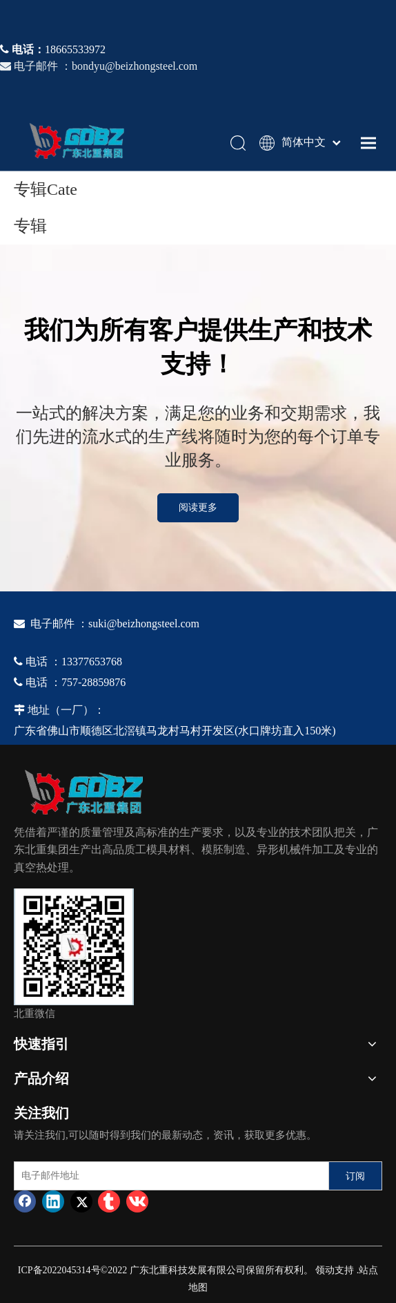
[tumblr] (109, 1201)
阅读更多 (198, 507)
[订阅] (355, 1175)
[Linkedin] (53, 1201)
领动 (325, 1270)
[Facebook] (25, 1201)
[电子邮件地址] (168, 1176)
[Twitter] (81, 1201)
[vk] (137, 1201)
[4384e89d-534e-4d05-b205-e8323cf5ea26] (74, 946)
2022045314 (67, 1270)
